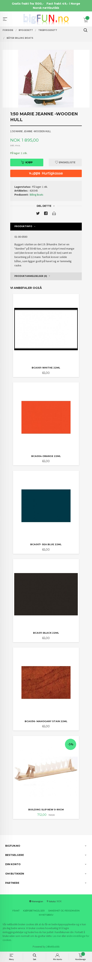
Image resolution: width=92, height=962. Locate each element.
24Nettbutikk (53, 946)
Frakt (16, 910)
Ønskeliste (65, 162)
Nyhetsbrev (46, 915)
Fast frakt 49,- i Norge (63, 3)
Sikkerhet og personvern (64, 910)
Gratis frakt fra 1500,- (28, 3)
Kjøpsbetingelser (34, 910)
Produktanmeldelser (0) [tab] (30, 276)
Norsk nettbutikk (46, 8)
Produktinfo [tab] (23, 226)
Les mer (57, 936)
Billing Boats (36, 194)
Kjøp (27, 162)
